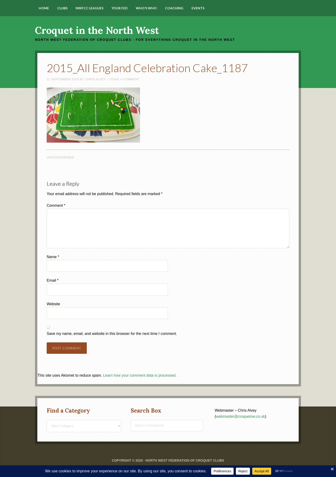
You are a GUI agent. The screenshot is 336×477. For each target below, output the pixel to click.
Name (53, 257)
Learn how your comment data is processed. (140, 375)
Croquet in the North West (97, 30)
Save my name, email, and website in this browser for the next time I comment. (112, 334)
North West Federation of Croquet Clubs (184, 460)
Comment (56, 205)
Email (53, 280)
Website (53, 304)
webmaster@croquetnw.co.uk (240, 416)
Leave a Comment (124, 79)
